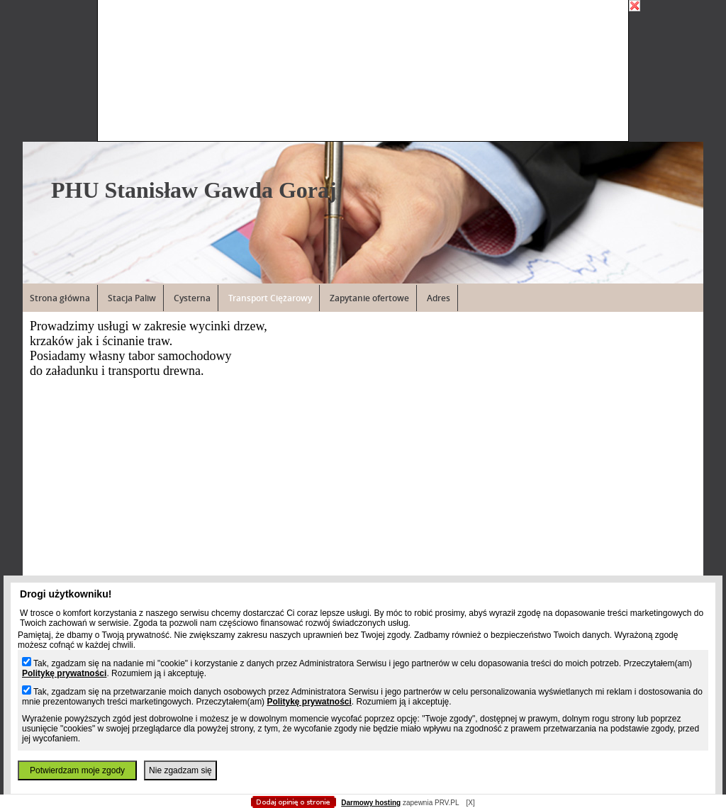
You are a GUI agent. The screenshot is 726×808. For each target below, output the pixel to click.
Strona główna (60, 298)
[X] (470, 803)
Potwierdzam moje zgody (77, 770)
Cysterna (192, 298)
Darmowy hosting (371, 803)
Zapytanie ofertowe (369, 298)
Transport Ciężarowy (270, 298)
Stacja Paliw (132, 298)
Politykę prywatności (64, 673)
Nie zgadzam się (180, 770)
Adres (438, 298)
